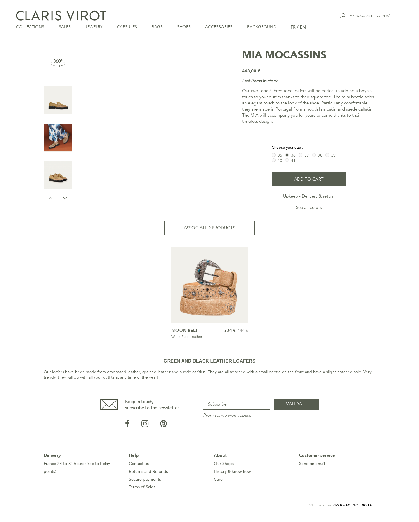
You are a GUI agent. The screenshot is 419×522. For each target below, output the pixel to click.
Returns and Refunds (148, 471)
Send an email (312, 463)
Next (65, 197)
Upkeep (290, 196)
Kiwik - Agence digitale (354, 505)
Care (218, 479)
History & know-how (232, 471)
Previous (51, 197)
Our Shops (224, 463)
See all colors (309, 207)
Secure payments (145, 479)
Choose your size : (288, 147)
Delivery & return (318, 196)
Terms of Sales (142, 487)
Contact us (139, 463)
